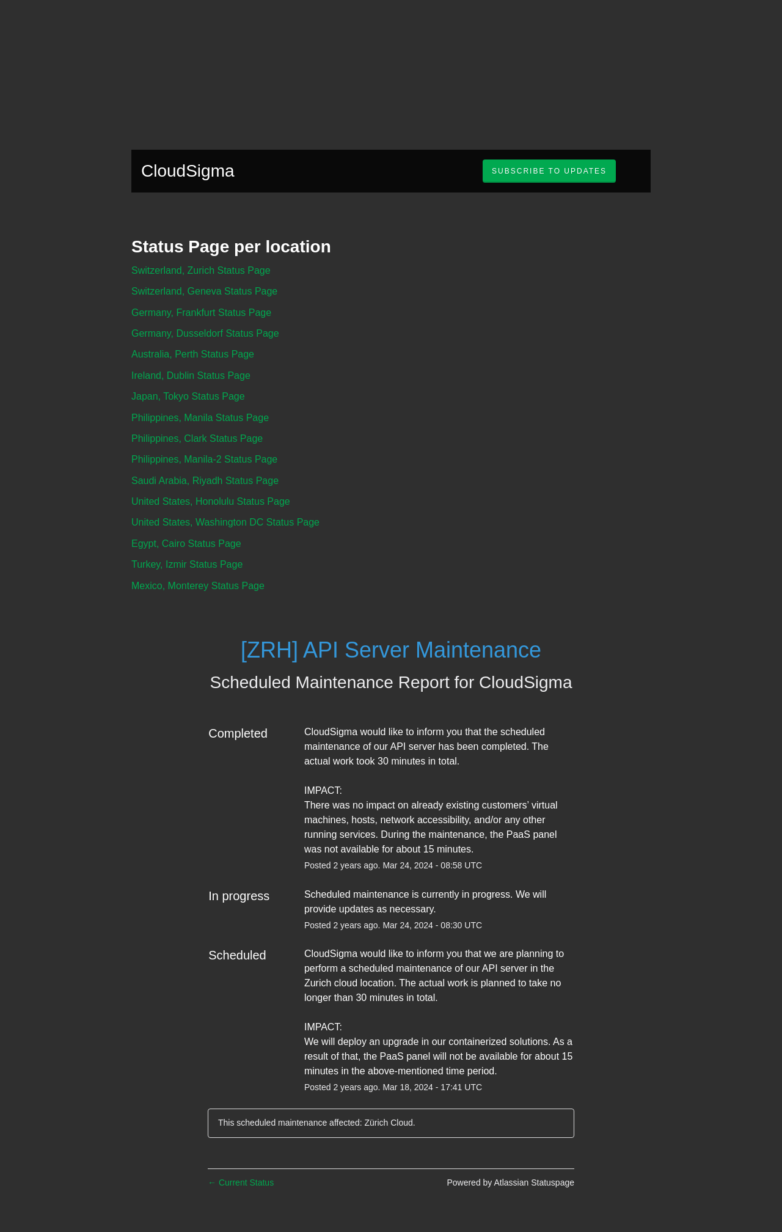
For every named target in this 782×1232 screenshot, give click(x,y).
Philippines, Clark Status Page (197, 438)
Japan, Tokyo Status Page (188, 396)
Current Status (241, 1182)
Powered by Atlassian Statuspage (510, 1182)
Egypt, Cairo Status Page (186, 543)
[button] (549, 171)
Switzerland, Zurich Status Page (201, 270)
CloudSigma (188, 170)
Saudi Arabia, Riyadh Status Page (205, 480)
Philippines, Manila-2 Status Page (204, 459)
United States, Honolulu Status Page (210, 501)
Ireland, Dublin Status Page (190, 375)
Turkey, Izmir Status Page (187, 564)
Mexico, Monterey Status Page (198, 586)
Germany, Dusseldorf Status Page (205, 333)
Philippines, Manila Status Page (200, 418)
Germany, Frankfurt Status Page (201, 312)
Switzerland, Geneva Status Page (204, 291)
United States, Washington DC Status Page (225, 522)
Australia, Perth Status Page (192, 354)
